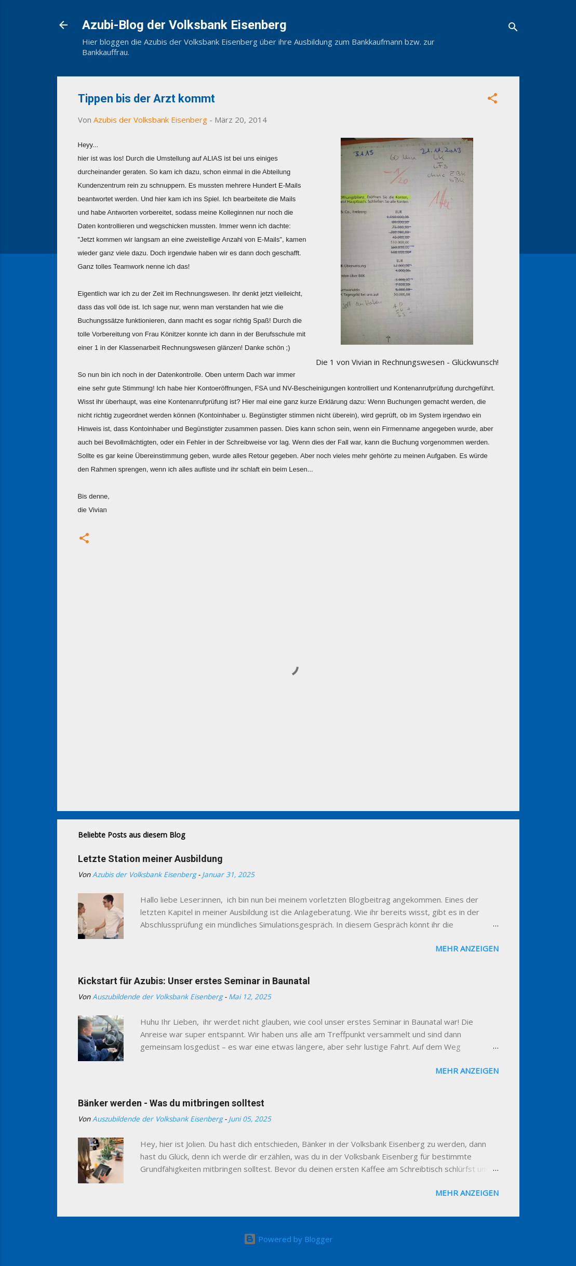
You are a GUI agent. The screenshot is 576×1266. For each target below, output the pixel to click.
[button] (492, 100)
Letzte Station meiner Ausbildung (150, 858)
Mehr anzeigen (467, 948)
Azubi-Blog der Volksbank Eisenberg (184, 25)
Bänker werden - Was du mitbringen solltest (171, 1103)
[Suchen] (513, 28)
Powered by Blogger (288, 1239)
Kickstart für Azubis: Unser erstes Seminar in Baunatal (194, 980)
